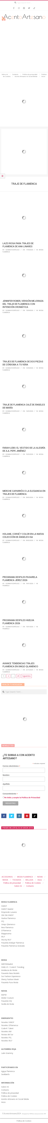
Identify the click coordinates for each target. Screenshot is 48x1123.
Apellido (6, 784)
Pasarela (6, 585)
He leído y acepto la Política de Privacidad (22, 798)
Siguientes (26, 676)
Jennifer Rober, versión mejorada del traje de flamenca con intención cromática (23, 304)
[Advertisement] (24, 47)
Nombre (6, 775)
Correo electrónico (11, 766)
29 (18, 676)
